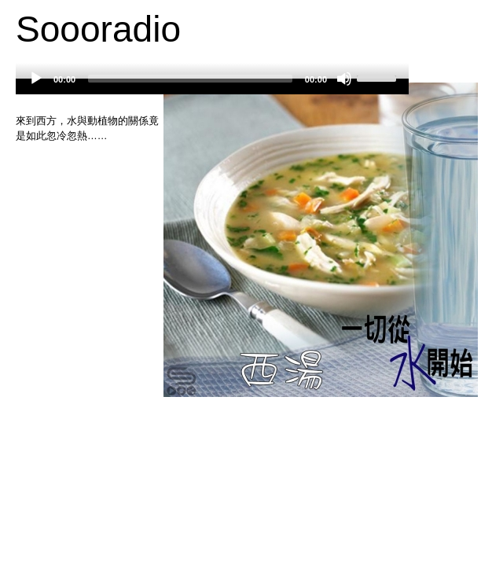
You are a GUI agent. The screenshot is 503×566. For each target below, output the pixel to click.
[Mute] (344, 78)
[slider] (190, 79)
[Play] (36, 78)
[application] (212, 86)
